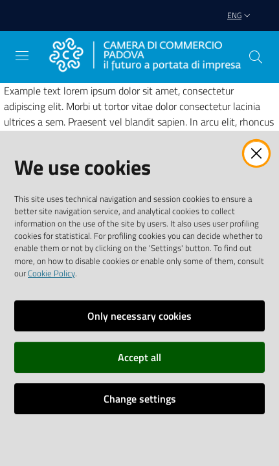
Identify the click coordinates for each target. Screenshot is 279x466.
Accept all (139, 357)
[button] (255, 57)
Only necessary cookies (139, 316)
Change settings (140, 398)
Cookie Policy (51, 273)
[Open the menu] (22, 55)
